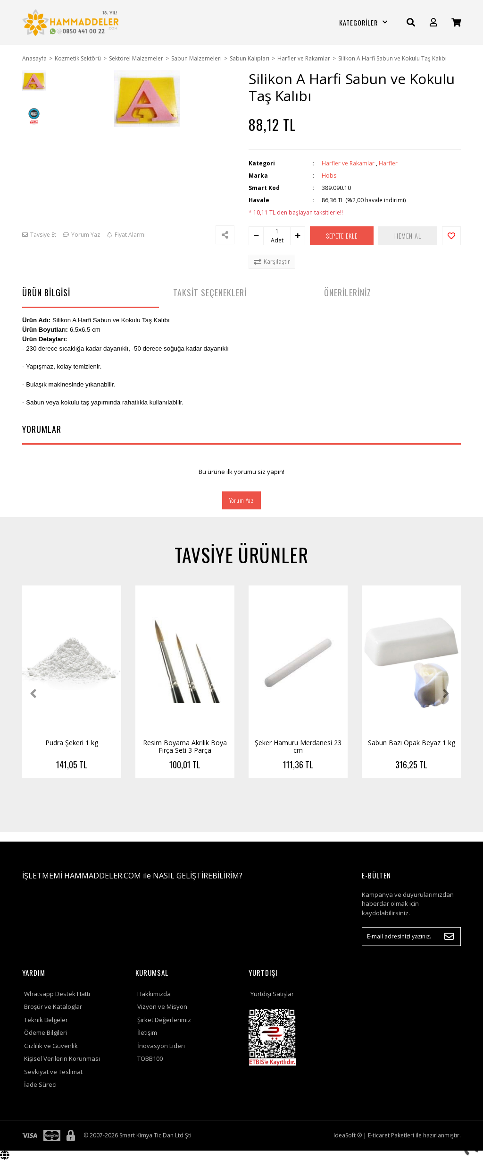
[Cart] (456, 22)
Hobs (329, 176)
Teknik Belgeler (46, 1019)
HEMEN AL (407, 236)
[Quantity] (277, 231)
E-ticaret (379, 1135)
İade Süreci (40, 1084)
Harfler (388, 163)
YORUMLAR (41, 429)
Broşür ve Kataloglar (53, 1006)
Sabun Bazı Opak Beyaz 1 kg (411, 742)
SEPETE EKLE (342, 236)
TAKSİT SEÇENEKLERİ (210, 292)
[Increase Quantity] (298, 236)
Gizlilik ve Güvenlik (51, 1045)
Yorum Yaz (241, 500)
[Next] (448, 693)
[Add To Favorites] (451, 235)
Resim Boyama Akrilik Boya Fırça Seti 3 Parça (185, 746)
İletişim (147, 1032)
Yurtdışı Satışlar (272, 993)
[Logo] (71, 22)
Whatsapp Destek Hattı (57, 993)
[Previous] (35, 693)
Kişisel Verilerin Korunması (62, 1058)
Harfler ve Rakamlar (348, 163)
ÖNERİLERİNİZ (347, 292)
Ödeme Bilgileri (45, 1032)
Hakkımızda (154, 993)
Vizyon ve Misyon (162, 1006)
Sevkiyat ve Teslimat (53, 1071)
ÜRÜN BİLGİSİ (46, 292)
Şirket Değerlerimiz (164, 1019)
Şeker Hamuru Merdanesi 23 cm (298, 746)
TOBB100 (150, 1058)
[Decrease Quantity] (256, 236)
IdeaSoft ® (347, 1135)
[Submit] (449, 936)
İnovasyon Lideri (161, 1045)
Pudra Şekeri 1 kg (71, 742)
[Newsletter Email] (411, 936)
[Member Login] (433, 22)
